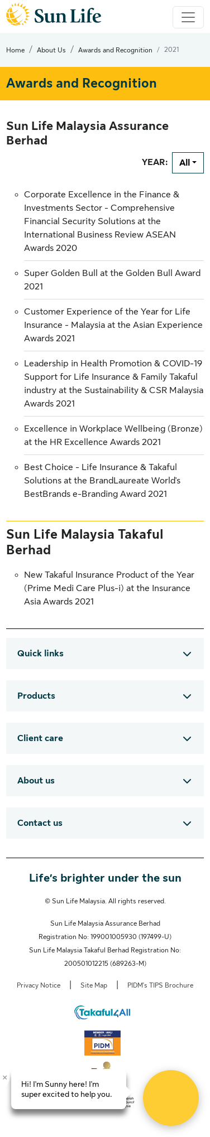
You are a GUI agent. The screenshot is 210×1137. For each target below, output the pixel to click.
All (184, 163)
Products (36, 696)
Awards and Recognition (115, 50)
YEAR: (155, 162)
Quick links (40, 654)
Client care (40, 738)
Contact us (40, 823)
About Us (51, 50)
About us (36, 781)
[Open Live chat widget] (171, 1098)
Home (15, 50)
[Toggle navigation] (188, 17)
